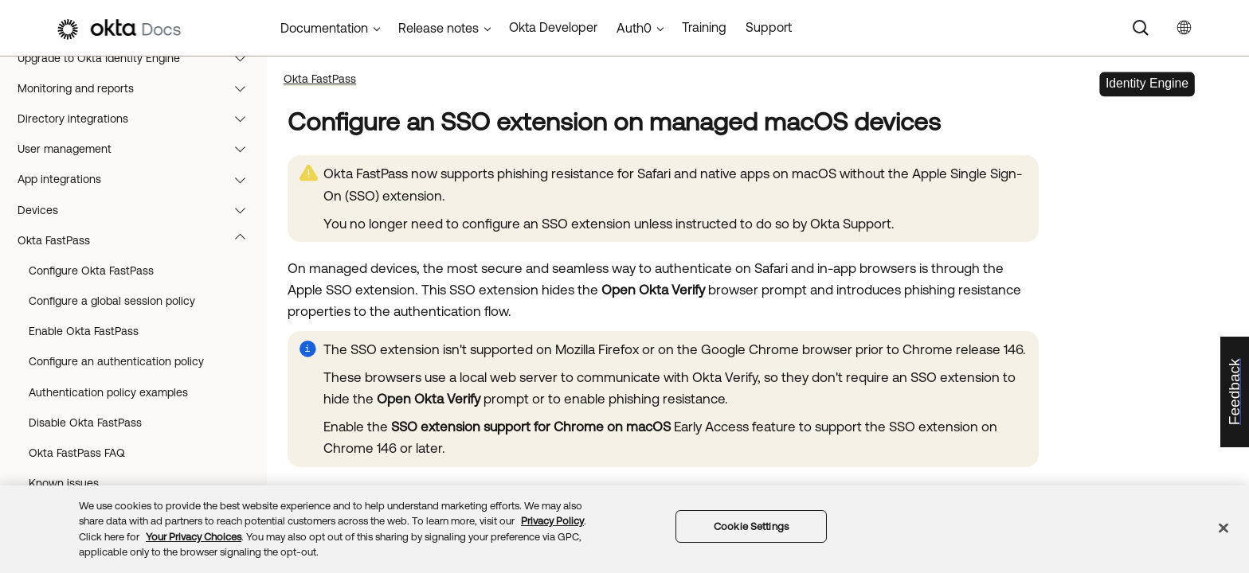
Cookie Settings (751, 526)
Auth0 (634, 28)
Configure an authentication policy (116, 361)
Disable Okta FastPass (85, 422)
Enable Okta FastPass (84, 331)
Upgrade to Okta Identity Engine (139, 58)
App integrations (139, 179)
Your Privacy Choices (193, 537)
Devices (139, 210)
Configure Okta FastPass (91, 270)
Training (704, 27)
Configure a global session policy (112, 300)
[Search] (1140, 28)
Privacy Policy (552, 521)
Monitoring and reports (139, 88)
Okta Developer (553, 27)
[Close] (1223, 527)
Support (769, 27)
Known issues (64, 483)
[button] (243, 58)
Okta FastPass (139, 240)
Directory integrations (139, 118)
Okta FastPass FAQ (77, 452)
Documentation (324, 28)
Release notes (438, 28)
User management (139, 149)
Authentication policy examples (108, 392)
